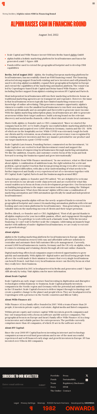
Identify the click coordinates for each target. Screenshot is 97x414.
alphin (73, 54)
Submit (42, 385)
